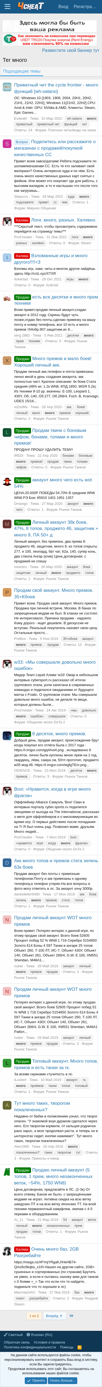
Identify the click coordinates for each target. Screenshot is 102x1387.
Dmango (20, 504)
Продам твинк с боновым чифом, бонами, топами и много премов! (50, 437)
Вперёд (55, 1316)
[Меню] (7, 7)
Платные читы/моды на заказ (72, 130)
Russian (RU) (39, 1335)
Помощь (66, 1347)
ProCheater (23, 237)
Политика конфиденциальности (30, 1347)
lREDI (18, 456)
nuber (18, 966)
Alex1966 (21, 1146)
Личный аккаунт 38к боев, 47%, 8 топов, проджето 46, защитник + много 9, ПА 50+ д (56, 529)
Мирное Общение (41, 208)
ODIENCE (22, 770)
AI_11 (18, 1220)
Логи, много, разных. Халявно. (55, 220)
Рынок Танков (57, 419)
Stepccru (21, 196)
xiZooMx (20, 407)
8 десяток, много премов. (50, 733)
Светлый (13, 1335)
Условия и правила (49, 1342)
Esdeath (20, 118)
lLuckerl (20, 1080)
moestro (20, 567)
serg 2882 (22, 335)
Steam (86, 243)
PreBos (20, 639)
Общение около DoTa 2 (46, 722)
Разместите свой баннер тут (70, 50)
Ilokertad (21, 279)
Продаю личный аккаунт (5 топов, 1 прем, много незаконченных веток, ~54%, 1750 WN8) (53, 1176)
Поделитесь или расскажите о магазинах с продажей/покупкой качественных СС (55, 148)
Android (52, 285)
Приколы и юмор (45, 1158)
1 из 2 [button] (34, 1316)
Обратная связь (17, 1342)
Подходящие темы (22, 71)
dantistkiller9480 (27, 894)
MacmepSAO (24, 1292)
